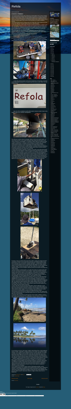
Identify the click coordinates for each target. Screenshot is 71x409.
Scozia (52, 141)
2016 (52, 68)
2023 (52, 51)
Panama (52, 128)
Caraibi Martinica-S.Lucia (54, 92)
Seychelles (52, 142)
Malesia (52, 115)
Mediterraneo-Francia (54, 117)
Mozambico (52, 123)
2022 (52, 53)
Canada (52, 89)
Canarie (52, 90)
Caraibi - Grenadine (54, 95)
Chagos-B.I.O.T (53, 96)
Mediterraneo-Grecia (54, 118)
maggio (53, 56)
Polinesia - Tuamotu (54, 135)
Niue (51, 125)
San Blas (52, 139)
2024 (52, 50)
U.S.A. (52, 150)
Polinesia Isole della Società (55, 136)
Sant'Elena (52, 140)
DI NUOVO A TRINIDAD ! (17, 13)
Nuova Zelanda (53, 127)
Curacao (52, 101)
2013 (52, 72)
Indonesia (52, 105)
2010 (52, 76)
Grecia (52, 104)
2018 (52, 66)
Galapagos (52, 103)
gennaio (53, 60)
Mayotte (52, 116)
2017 (52, 67)
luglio (53, 54)
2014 (52, 71)
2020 (52, 63)
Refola (16, 6)
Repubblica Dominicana (54, 138)
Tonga (52, 147)
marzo (53, 59)
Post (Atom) (16, 380)
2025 (52, 49)
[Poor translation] (3, 394)
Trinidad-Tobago (53, 149)
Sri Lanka (52, 143)
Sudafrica (52, 144)
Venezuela (52, 152)
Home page (29, 378)
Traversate (52, 148)
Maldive (52, 114)
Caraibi (52, 91)
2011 (52, 75)
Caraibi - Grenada (53, 94)
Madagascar (52, 110)
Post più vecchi (45, 378)
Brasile (52, 88)
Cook (51, 100)
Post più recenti (15, 378)
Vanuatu (52, 151)
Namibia (52, 124)
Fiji (51, 102)
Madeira (52, 111)
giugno (53, 55)
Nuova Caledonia (53, 126)
